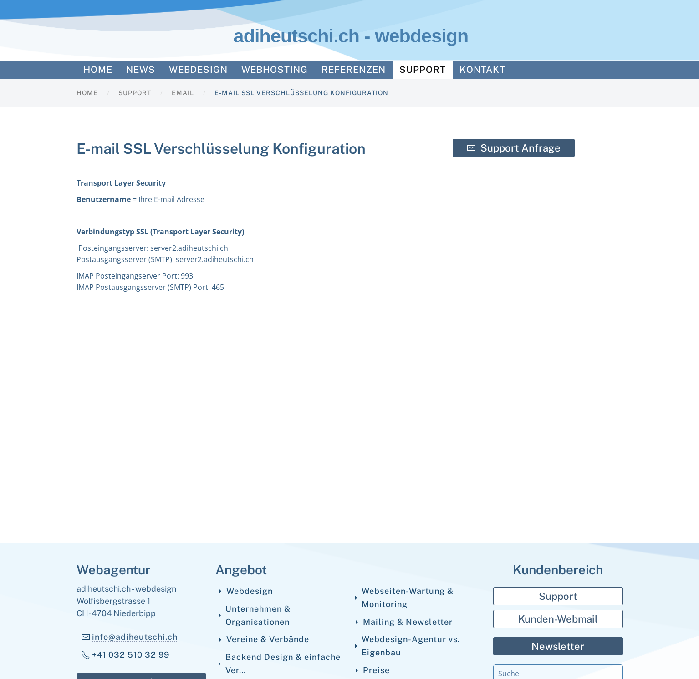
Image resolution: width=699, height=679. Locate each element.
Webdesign (244, 591)
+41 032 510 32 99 (125, 654)
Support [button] (422, 69)
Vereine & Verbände (262, 639)
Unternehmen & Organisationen (253, 615)
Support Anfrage (514, 148)
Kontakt (482, 69)
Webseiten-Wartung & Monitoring (403, 597)
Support (558, 596)
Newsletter (557, 646)
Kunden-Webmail (558, 619)
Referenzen (353, 69)
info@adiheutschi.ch (135, 637)
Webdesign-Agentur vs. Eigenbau (406, 645)
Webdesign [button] (198, 69)
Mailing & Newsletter (402, 622)
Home (97, 69)
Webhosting (274, 69)
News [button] (140, 69)
